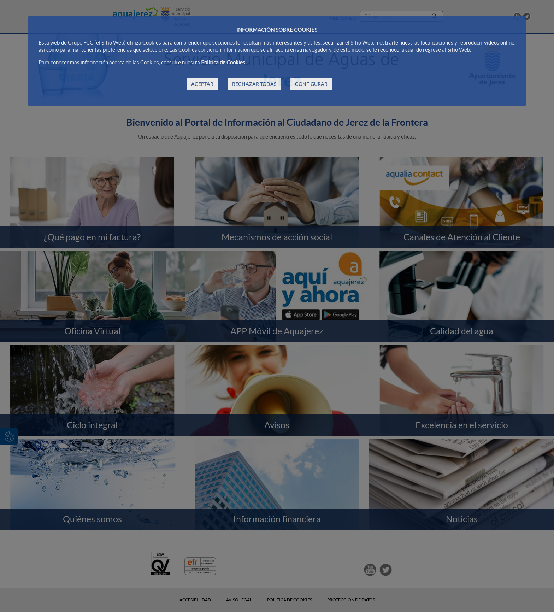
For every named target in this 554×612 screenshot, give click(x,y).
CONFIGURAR (311, 84)
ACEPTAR (202, 84)
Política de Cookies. (223, 62)
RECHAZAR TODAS (254, 84)
